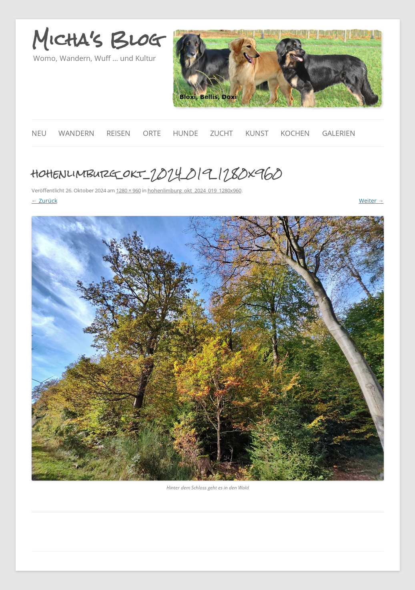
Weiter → (371, 200)
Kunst (257, 133)
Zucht (221, 133)
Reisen (118, 133)
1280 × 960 (128, 190)
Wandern (76, 133)
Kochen (295, 133)
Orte (152, 133)
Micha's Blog (97, 39)
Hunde (185, 133)
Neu (39, 133)
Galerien (338, 133)
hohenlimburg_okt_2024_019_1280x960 (194, 190)
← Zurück (44, 200)
